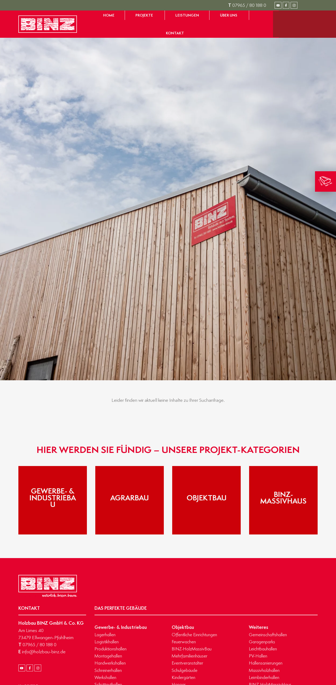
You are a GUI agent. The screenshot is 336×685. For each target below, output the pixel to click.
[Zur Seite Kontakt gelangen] (175, 33)
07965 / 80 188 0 (247, 5)
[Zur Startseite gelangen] (47, 24)
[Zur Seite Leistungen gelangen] (187, 15)
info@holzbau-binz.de (42, 651)
